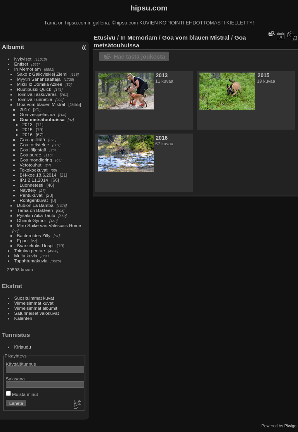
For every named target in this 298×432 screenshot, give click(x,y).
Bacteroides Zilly (33, 235)
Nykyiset (22, 58)
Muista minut (22, 394)
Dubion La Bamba (35, 205)
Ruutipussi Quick (34, 89)
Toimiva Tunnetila (34, 99)
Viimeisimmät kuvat (34, 302)
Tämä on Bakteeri (35, 210)
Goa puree (31, 154)
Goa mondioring (36, 159)
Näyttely (28, 190)
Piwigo (290, 425)
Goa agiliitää (32, 139)
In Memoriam (27, 68)
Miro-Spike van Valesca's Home (49, 225)
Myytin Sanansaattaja (39, 79)
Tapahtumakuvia (31, 260)
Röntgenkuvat (34, 200)
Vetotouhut (31, 164)
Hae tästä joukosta (139, 56)
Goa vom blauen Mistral (41, 104)
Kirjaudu (22, 346)
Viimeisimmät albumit (35, 308)
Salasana (15, 378)
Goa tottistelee (34, 144)
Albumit (13, 46)
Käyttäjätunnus (21, 363)
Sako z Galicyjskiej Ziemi (42, 73)
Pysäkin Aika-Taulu (36, 215)
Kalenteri (23, 318)
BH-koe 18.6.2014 (38, 174)
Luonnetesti (31, 184)
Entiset (21, 63)
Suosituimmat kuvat (34, 297)
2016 (28, 134)
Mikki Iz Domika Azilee (39, 84)
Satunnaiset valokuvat (36, 313)
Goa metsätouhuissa (42, 119)
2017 (25, 109)
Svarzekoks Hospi (35, 245)
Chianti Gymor (31, 220)
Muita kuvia (26, 255)
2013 (28, 124)
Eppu (22, 240)
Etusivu (104, 37)
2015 (28, 129)
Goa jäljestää (33, 149)
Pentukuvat (31, 195)
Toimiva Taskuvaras (37, 94)
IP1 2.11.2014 (34, 179)
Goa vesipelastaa (37, 114)
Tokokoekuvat (34, 169)
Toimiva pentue (29, 250)
